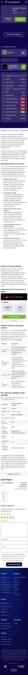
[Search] (26, 2)
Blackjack (16, 585)
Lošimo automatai (6, 592)
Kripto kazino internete (4, 612)
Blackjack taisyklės (6, 626)
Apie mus (3, 637)
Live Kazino (4, 580)
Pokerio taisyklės (5, 623)
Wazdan (5, 455)
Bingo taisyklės (5, 628)
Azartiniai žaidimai (6, 587)
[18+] (5, 666)
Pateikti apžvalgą (14, 564)
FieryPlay (5, 302)
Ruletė (16, 582)
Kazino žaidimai (5, 589)
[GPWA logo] (14, 670)
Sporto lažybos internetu (5, 603)
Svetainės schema (6, 644)
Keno (15, 592)
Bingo (15, 587)
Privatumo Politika (6, 641)
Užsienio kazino (5, 615)
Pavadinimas (4, 539)
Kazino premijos (5, 582)
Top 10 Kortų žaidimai (20, 577)
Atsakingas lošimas (6, 639)
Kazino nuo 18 (4, 609)
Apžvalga (14, 320)
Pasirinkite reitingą (5, 514)
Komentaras (4, 521)
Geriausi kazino (5, 577)
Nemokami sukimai (6, 585)
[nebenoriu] (12, 666)
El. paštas (3, 547)
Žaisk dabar (14, 317)
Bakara (16, 589)
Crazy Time (17, 594)
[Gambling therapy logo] (21, 666)
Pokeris (16, 580)
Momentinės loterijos (7, 606)
